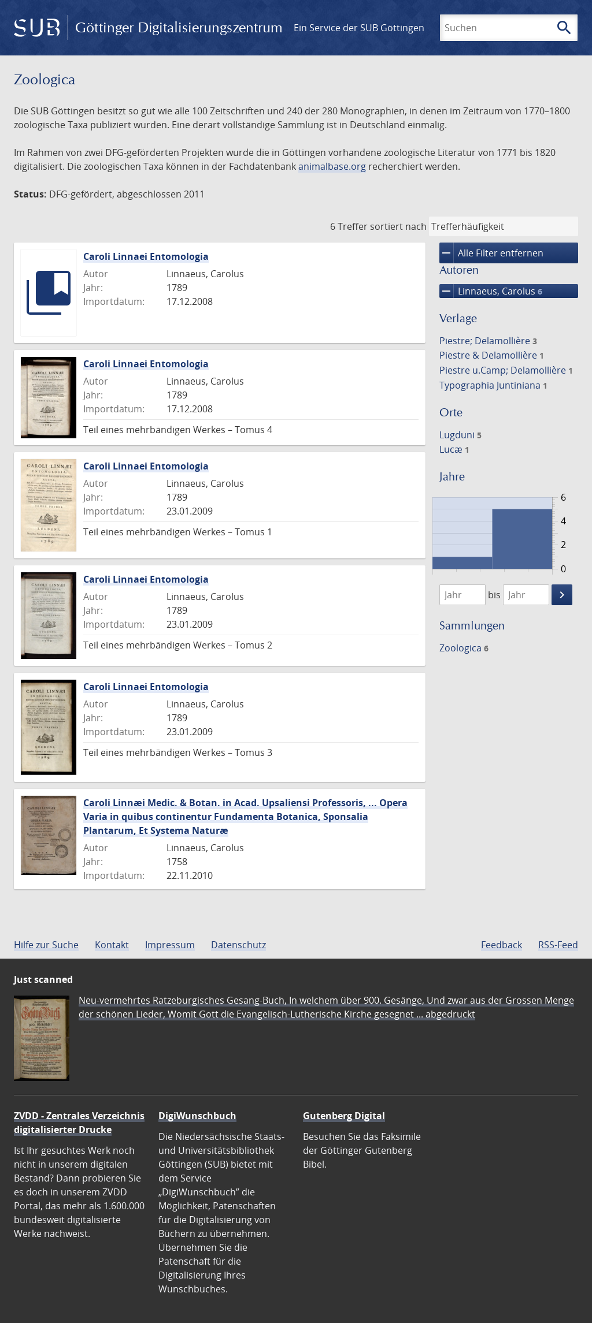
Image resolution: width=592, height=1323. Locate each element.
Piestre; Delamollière (488, 340)
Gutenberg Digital (344, 1115)
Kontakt (112, 944)
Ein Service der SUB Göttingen (359, 27)
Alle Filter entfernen (491, 253)
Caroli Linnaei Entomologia (146, 256)
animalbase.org (332, 166)
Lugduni (460, 434)
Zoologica (464, 648)
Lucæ (454, 449)
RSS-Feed (558, 944)
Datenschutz (238, 944)
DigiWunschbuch (197, 1115)
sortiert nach (398, 226)
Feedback (501, 944)
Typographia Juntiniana (493, 385)
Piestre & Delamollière (491, 355)
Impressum (170, 944)
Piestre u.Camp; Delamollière (506, 370)
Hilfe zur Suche (46, 944)
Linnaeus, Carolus (490, 291)
